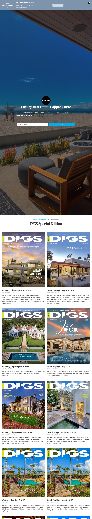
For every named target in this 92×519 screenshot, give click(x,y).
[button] (62, 124)
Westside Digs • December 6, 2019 (61, 432)
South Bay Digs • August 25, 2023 (61, 290)
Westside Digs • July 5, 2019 (13, 500)
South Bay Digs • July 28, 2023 (60, 366)
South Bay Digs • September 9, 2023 (17, 290)
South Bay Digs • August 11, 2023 (15, 366)
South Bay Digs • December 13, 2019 (17, 432)
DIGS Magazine (42, 219)
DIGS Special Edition (46, 223)
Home (35, 219)
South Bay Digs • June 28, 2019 (60, 500)
